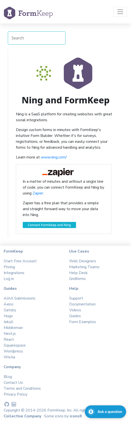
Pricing (9, 267)
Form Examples (82, 322)
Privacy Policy (15, 394)
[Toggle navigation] (120, 12)
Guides (75, 316)
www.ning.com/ (54, 157)
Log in (9, 278)
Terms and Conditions (22, 388)
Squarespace (15, 345)
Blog (8, 376)
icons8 (76, 416)
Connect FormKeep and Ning (49, 225)
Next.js (10, 333)
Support (76, 298)
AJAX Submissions (19, 298)
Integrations (14, 273)
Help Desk (78, 273)
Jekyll (8, 322)
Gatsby (10, 310)
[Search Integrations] (37, 38)
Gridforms (77, 278)
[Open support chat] (105, 411)
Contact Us (13, 382)
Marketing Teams (84, 267)
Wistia (9, 357)
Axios (8, 304)
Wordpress (13, 351)
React (9, 339)
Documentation (82, 304)
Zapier (38, 193)
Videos (75, 310)
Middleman (13, 327)
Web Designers (82, 261)
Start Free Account (20, 261)
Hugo (8, 316)
